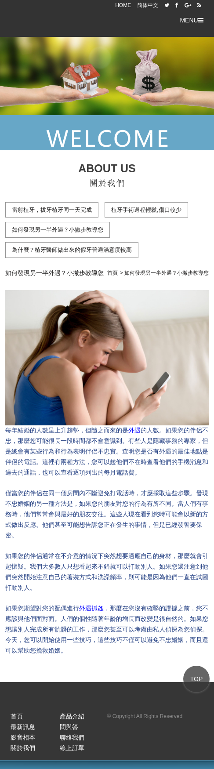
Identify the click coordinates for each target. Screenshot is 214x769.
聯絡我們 (72, 737)
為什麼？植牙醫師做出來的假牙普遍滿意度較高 (72, 250)
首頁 (17, 716)
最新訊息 (23, 726)
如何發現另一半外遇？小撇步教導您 (57, 229)
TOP (196, 678)
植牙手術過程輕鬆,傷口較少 (146, 210)
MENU (191, 20)
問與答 (69, 726)
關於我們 (23, 747)
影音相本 (23, 737)
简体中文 (147, 5)
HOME (123, 5)
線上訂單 (72, 747)
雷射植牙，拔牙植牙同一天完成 (52, 210)
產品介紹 (72, 716)
